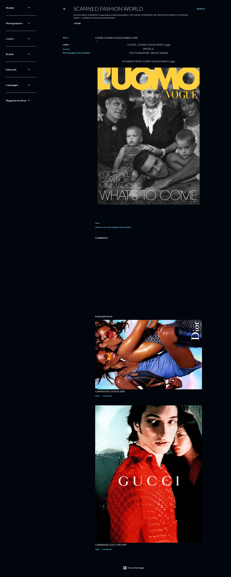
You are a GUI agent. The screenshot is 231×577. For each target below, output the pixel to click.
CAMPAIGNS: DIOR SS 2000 (110, 391)
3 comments (107, 549)
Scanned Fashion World (108, 8)
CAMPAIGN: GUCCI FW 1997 (111, 544)
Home (77, 23)
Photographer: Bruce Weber (76, 53)
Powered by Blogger (134, 568)
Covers (66, 49)
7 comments (107, 396)
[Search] (201, 8)
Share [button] (65, 37)
